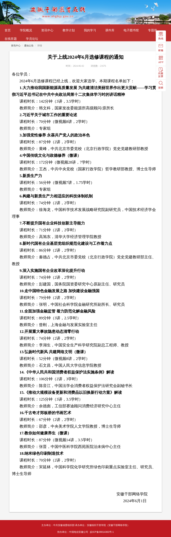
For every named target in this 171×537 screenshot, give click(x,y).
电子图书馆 (131, 30)
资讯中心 (47, 30)
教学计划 (69, 30)
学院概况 (26, 30)
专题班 (152, 30)
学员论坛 (32, 38)
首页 (8, 30)
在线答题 (11, 38)
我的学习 (90, 30)
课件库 (109, 30)
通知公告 (29, 45)
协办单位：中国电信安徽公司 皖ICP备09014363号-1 (85, 532)
